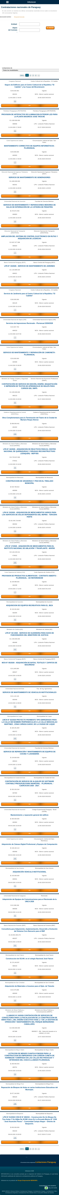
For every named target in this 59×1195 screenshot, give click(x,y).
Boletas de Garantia (49, 1192)
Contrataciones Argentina (11, 1192)
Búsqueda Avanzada (19, 17)
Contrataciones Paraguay (26, 1191)
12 (15, 562)
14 (15, 434)
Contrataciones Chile (51, 1191)
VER (29, 105)
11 (15, 649)
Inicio (22, 75)
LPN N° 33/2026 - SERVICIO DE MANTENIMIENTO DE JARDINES (29, 266)
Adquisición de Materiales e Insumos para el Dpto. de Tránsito (29, 986)
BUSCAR (50, 28)
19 (15, 1104)
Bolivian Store (33, 1192)
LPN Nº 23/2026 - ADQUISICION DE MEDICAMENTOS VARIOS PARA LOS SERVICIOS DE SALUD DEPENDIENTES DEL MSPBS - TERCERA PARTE (29, 515)
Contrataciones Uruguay (39, 1191)
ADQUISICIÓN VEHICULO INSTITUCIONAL (29, 872)
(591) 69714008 (51, 1188)
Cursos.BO (40, 1192)
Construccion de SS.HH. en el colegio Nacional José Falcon (29, 959)
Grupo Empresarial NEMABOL (28, 1180)
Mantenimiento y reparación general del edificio (29, 815)
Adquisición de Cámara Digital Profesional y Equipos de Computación (29, 844)
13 (15, 1138)
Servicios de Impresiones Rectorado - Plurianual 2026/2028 (29, 323)
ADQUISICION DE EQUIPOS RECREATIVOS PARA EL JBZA (29, 605)
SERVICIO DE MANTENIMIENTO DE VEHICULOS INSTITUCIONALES (29, 692)
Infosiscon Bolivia (14, 1191)
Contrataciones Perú (24, 1192)
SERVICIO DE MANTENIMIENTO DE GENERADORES (29, 177)
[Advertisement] (29, 51)
